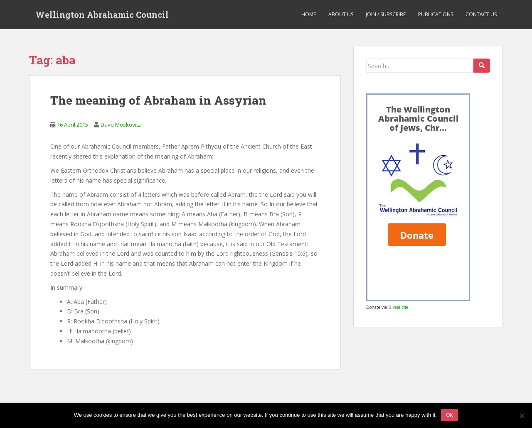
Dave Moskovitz (121, 124)
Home (308, 14)
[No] (521, 415)
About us (340, 14)
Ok (449, 415)
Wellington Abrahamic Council (102, 14)
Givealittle (398, 307)
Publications (435, 14)
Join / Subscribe (386, 14)
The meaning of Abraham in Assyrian (158, 100)
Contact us (481, 14)
